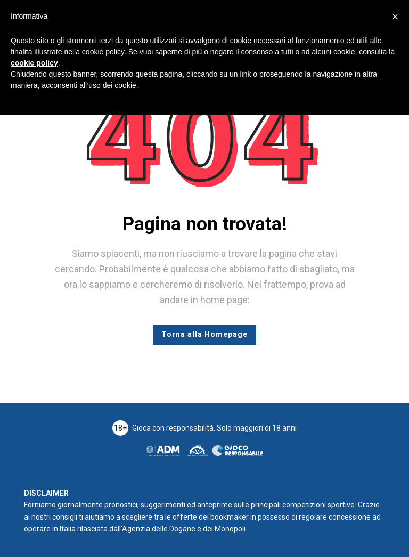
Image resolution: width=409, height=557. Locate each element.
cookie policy (34, 63)
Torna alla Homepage (204, 334)
